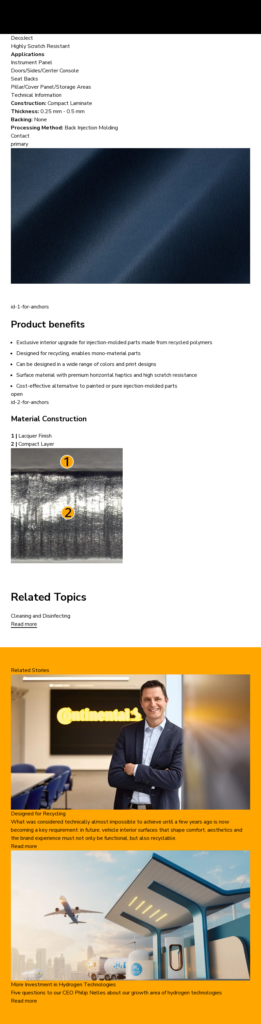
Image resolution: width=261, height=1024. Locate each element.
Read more (24, 624)
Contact (20, 136)
